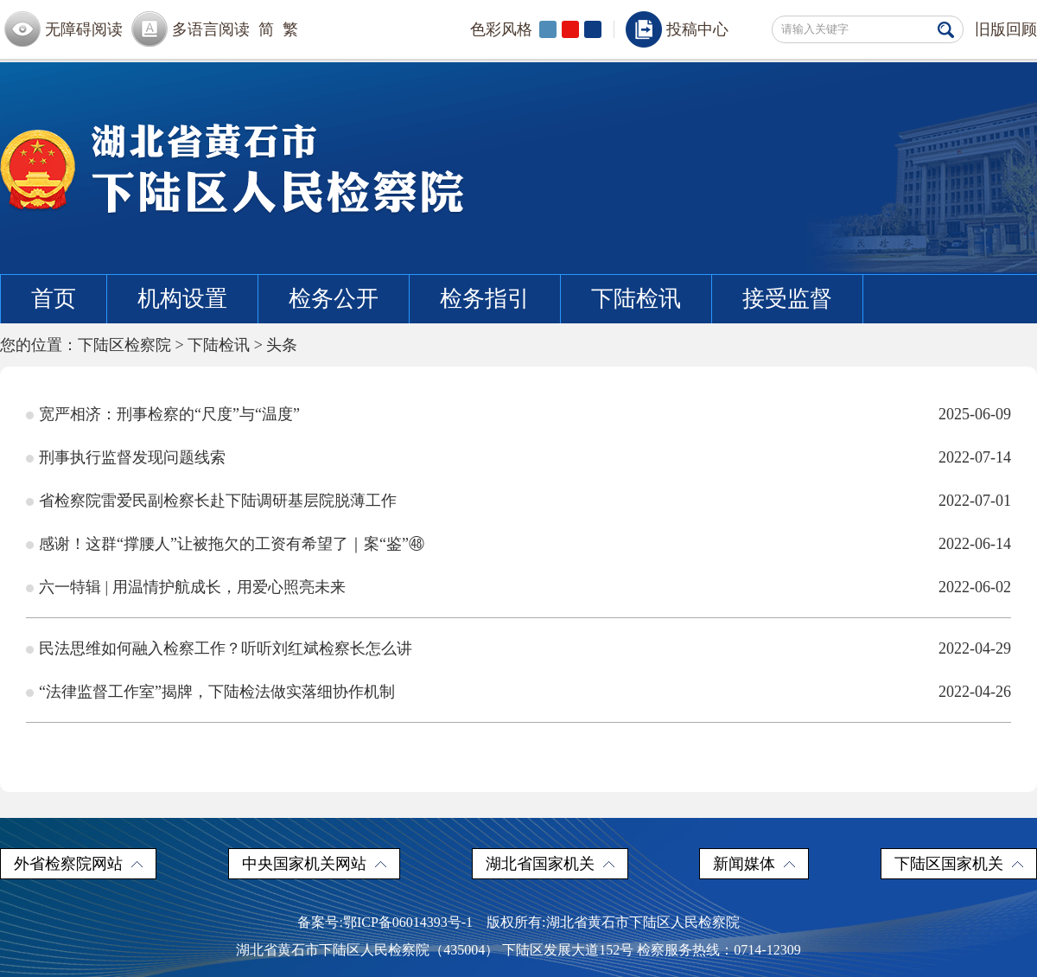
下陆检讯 (636, 298)
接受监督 (787, 298)
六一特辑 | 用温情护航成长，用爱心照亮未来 (192, 587)
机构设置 (182, 298)
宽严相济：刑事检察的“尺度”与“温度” (169, 414)
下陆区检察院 (124, 345)
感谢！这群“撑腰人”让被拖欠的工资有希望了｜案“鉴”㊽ (231, 543)
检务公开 (334, 298)
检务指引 (485, 298)
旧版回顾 (1006, 29)
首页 (53, 298)
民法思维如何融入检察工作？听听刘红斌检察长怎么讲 (225, 648)
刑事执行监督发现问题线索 (132, 457)
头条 (281, 345)
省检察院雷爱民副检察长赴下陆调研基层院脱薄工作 (218, 500)
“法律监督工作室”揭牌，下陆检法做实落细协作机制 (217, 691)
